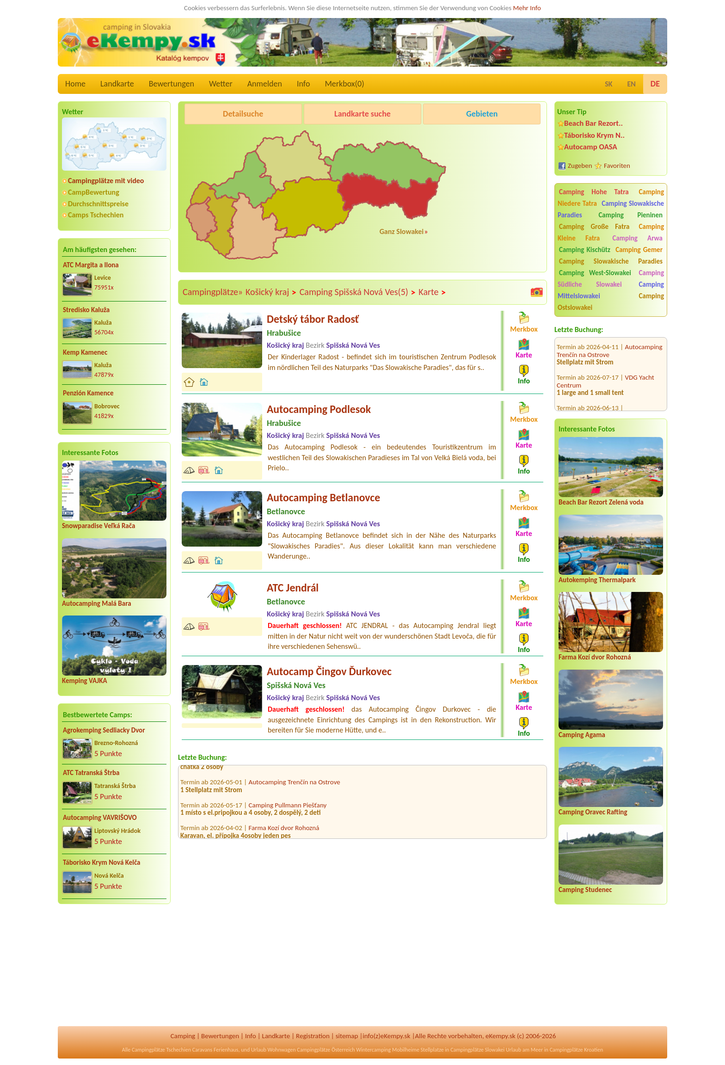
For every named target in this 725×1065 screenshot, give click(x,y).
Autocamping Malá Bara (96, 603)
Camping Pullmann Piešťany (288, 810)
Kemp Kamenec (85, 352)
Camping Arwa (637, 238)
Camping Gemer (639, 250)
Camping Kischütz (584, 250)
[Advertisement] (114, 971)
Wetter (221, 84)
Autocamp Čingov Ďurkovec (329, 671)
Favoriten (617, 165)
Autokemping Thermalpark (597, 580)
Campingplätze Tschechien (161, 1050)
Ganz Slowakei (402, 231)
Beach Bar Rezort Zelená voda (601, 502)
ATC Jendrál (293, 587)
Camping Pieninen (630, 215)
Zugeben (580, 165)
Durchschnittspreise (98, 203)
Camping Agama (582, 735)
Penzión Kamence (88, 393)
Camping (183, 1036)
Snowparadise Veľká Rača (98, 526)
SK (608, 84)
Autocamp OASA (590, 147)
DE (655, 84)
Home (75, 84)
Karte (432, 292)
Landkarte (117, 84)
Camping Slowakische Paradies (611, 261)
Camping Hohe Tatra (594, 192)
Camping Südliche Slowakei (611, 279)
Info (303, 84)
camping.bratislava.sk (587, 405)
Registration (313, 1036)
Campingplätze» (213, 291)
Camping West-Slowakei (595, 273)
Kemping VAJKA (84, 681)
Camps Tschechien (95, 214)
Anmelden (264, 84)
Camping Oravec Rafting (593, 812)
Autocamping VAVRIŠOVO (100, 817)
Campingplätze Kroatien (576, 1050)
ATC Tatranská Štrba (91, 773)
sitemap (347, 1036)
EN (631, 84)
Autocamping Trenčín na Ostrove (294, 787)
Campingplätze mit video (106, 180)
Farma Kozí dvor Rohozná (595, 657)
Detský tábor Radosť (313, 319)
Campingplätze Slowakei (477, 1050)
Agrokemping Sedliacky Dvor (104, 730)
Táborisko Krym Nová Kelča (102, 862)
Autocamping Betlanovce (323, 497)
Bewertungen (171, 84)
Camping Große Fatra (594, 226)
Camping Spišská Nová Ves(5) (358, 292)
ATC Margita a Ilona (91, 265)
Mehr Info (527, 8)
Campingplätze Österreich (326, 1050)
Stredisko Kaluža (86, 310)
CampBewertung (93, 192)
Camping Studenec (585, 890)
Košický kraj (271, 292)
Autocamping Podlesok (319, 409)
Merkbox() (344, 84)
